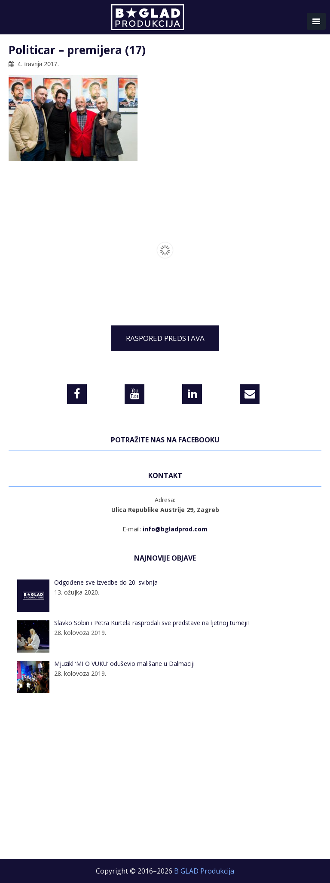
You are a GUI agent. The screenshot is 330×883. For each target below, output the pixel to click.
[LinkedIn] (192, 394)
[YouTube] (134, 394)
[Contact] (250, 394)
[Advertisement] (165, 781)
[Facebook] (77, 394)
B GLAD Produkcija (165, 19)
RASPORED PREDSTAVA (165, 338)
